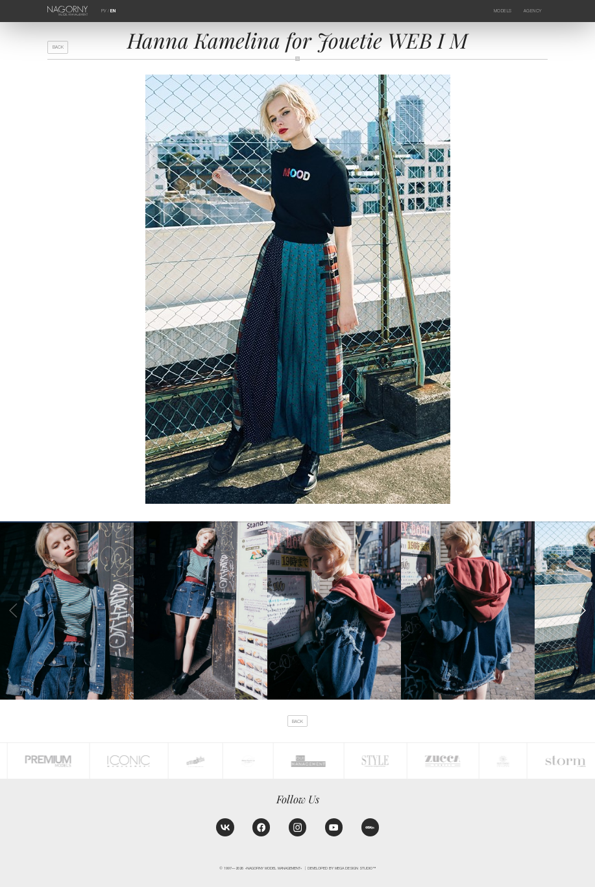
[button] (582, 611)
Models (503, 10)
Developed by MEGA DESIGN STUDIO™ (342, 868)
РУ (103, 10)
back (58, 47)
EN (112, 10)
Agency (533, 10)
